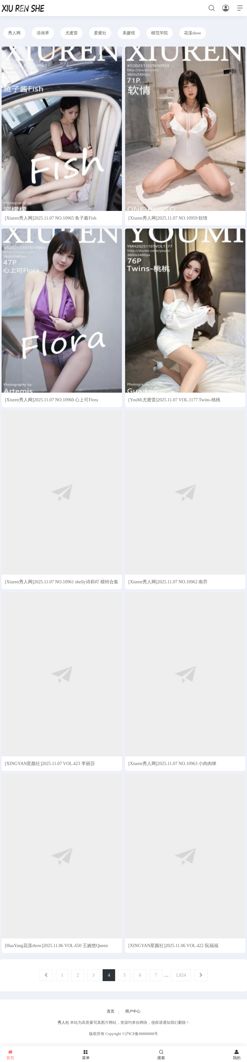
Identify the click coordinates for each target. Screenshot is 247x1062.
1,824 (181, 975)
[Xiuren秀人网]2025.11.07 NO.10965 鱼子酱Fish (50, 218)
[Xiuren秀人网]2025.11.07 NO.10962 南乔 (167, 581)
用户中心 (133, 1011)
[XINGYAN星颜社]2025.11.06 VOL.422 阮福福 (173, 945)
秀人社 (63, 1022)
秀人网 (14, 32)
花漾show (192, 32)
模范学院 (159, 32)
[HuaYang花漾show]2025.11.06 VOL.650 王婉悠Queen (56, 945)
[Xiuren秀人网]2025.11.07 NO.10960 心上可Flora (51, 399)
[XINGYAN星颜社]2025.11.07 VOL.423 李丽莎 (50, 763)
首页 (110, 1011)
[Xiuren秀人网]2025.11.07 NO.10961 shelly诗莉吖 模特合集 (61, 581)
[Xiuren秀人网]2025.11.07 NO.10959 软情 (167, 218)
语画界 (43, 32)
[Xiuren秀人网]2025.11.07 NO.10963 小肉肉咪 (172, 763)
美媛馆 (129, 32)
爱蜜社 (100, 32)
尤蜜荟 (71, 32)
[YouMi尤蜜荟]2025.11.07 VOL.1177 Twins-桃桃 (174, 399)
